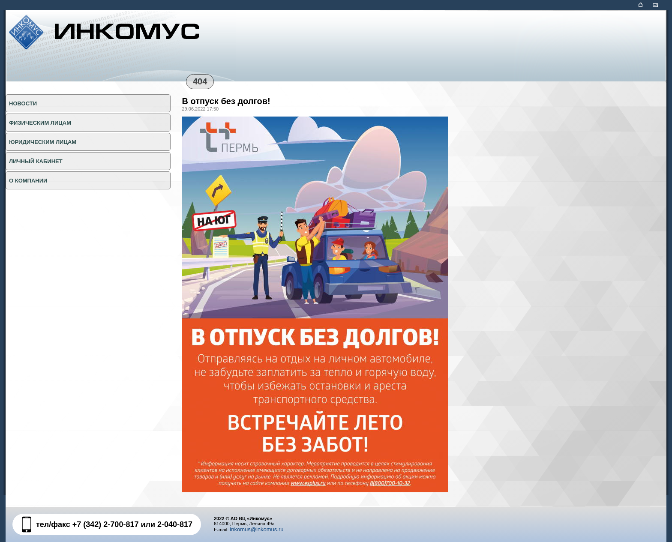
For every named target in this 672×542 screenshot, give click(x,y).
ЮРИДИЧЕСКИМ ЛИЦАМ (42, 142)
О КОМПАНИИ (28, 180)
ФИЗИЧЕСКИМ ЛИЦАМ (40, 123)
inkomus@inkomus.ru (256, 529)
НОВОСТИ (23, 103)
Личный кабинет (36, 161)
